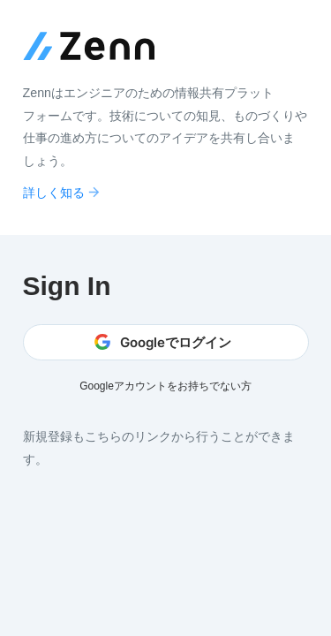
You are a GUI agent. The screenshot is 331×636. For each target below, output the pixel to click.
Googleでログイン (162, 342)
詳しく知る (62, 192)
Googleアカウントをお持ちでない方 (165, 386)
